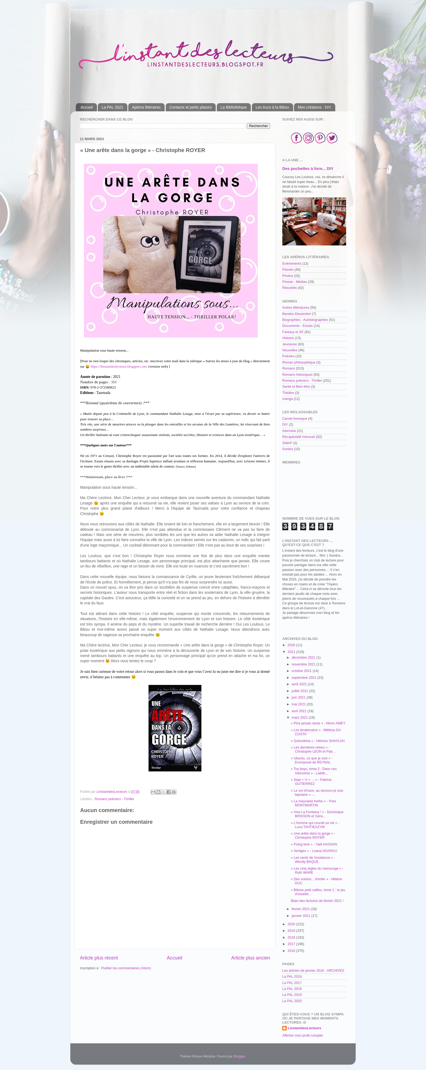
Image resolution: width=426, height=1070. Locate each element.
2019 (291, 931)
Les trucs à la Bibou (272, 107)
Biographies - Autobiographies (305, 320)
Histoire (288, 338)
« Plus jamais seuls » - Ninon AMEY (318, 723)
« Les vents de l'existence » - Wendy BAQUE (313, 860)
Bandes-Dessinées (296, 314)
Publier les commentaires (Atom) (126, 968)
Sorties (287, 449)
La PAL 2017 (292, 983)
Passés (287, 270)
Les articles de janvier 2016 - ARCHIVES (313, 971)
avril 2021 (300, 711)
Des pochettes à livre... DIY (307, 168)
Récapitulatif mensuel (298, 437)
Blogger (239, 1056)
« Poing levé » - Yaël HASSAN (314, 844)
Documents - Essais (297, 326)
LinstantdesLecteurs (304, 1028)
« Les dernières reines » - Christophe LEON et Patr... (313, 749)
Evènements (291, 264)
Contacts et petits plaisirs (191, 107)
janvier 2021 (301, 916)
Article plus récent (99, 958)
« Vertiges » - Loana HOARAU (314, 851)
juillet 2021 (300, 691)
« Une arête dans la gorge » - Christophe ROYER (313, 835)
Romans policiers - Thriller (114, 799)
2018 (291, 937)
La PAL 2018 (292, 989)
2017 (291, 944)
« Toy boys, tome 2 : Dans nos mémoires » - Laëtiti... (314, 771)
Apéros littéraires (146, 107)
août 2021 (300, 684)
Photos (287, 276)
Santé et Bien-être (296, 387)
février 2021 (301, 909)
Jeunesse (289, 344)
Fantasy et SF (292, 332)
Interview (289, 431)
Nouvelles (289, 350)
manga (287, 399)
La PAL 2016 (292, 977)
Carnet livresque (294, 419)
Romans (288, 368)
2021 (291, 652)
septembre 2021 (305, 678)
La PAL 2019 (292, 995)
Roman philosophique (298, 362)
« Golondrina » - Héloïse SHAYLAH (317, 741)
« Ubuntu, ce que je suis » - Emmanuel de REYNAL (311, 760)
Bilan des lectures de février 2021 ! (317, 901)
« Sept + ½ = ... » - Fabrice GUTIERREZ (311, 782)
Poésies (288, 356)
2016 (291, 951)
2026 (291, 645)
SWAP (287, 443)
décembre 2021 (304, 657)
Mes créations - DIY (314, 107)
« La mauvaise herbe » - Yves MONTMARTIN (313, 803)
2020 (291, 924)
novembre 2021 (304, 664)
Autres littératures (295, 308)
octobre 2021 (302, 671)
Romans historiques (297, 375)
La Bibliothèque (234, 107)
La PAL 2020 (292, 1001)
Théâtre (288, 393)
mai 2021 (299, 704)
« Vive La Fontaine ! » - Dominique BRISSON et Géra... (317, 814)
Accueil (87, 107)
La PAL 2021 (112, 107)
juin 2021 (299, 697)
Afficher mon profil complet (302, 1035)
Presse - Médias (294, 282)
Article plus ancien (250, 958)
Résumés (289, 288)
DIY (285, 425)
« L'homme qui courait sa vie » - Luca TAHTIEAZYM (315, 825)
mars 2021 (300, 717)
